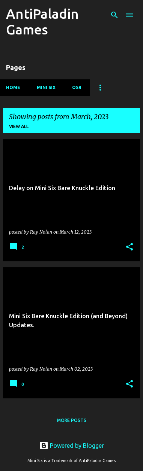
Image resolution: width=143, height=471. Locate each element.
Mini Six (46, 87)
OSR (76, 87)
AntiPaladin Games (42, 21)
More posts (71, 420)
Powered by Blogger (71, 445)
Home (13, 87)
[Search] (114, 15)
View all (19, 126)
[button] (129, 247)
